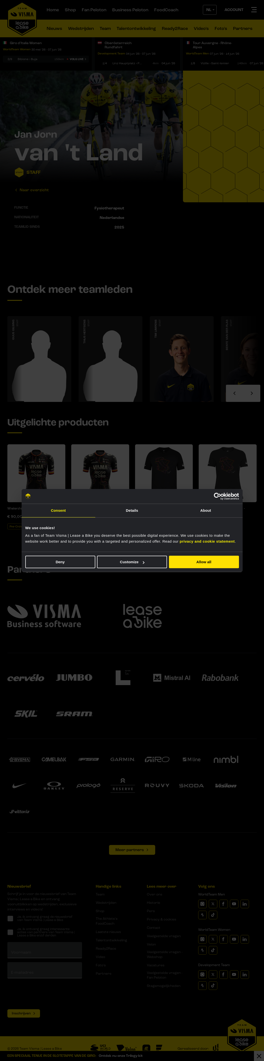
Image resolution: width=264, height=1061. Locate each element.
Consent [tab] (58, 510)
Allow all (203, 562)
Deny (60, 562)
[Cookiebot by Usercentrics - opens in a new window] (217, 496)
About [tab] (205, 510)
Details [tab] (132, 510)
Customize (132, 562)
